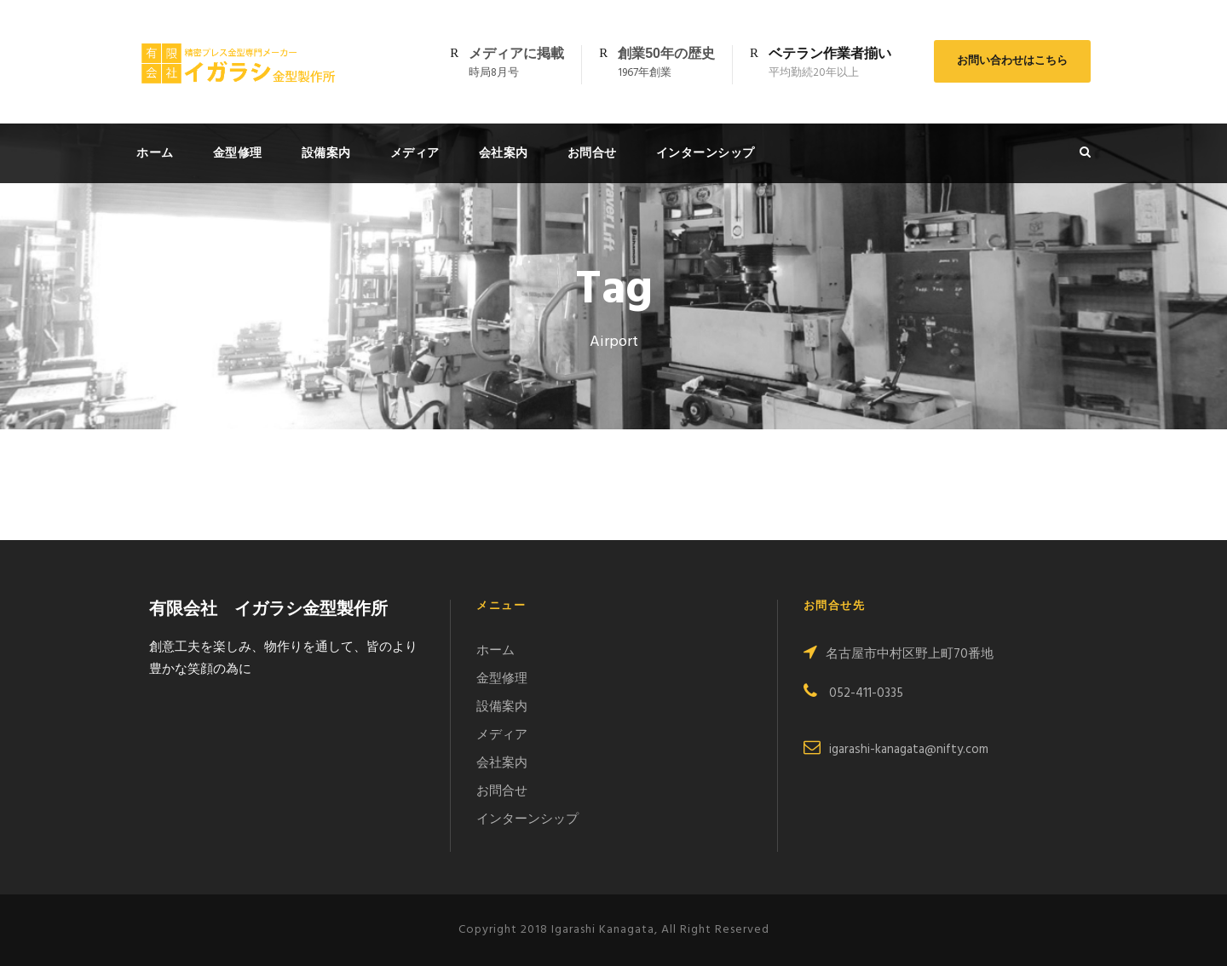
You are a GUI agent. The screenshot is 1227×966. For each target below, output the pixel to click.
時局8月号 (494, 73)
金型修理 (237, 152)
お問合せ (592, 152)
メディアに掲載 (516, 53)
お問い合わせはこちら (1012, 61)
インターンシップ (705, 152)
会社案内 (503, 152)
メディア (415, 152)
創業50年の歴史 (666, 53)
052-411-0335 (853, 693)
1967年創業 (644, 73)
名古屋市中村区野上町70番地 (899, 654)
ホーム (155, 152)
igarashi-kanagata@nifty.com (896, 749)
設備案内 (326, 152)
